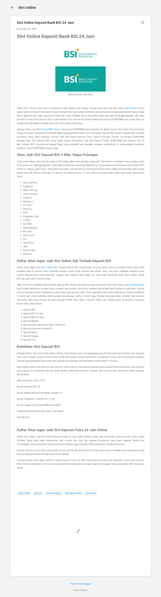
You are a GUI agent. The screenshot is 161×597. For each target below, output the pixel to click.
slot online (27, 7)
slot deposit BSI (73, 493)
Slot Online (47, 267)
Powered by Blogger (80, 583)
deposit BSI (130, 108)
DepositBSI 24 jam (51, 129)
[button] (142, 23)
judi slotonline (137, 284)
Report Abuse (80, 590)
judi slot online (53, 493)
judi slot (38, 493)
